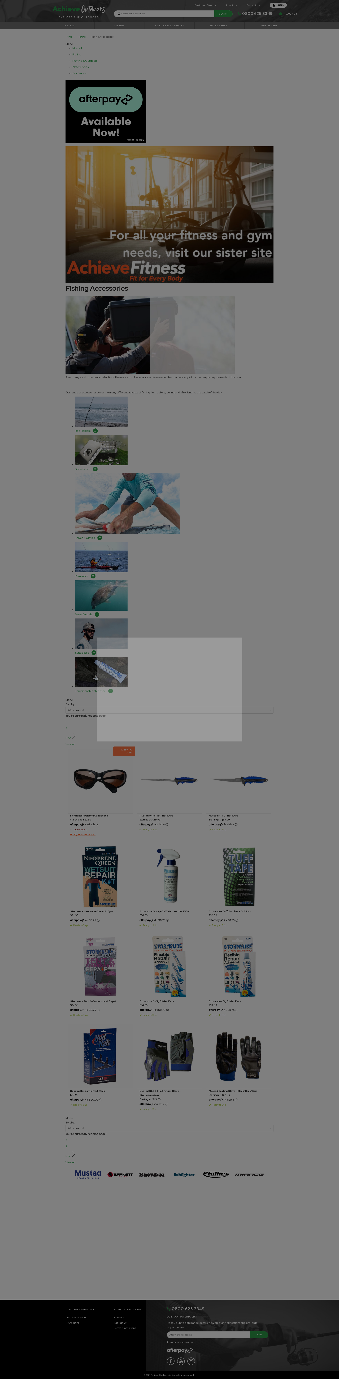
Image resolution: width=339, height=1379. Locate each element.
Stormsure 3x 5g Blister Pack (157, 1001)
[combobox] (173, 13)
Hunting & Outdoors (169, 25)
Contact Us (253, 5)
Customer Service (205, 5)
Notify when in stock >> (82, 834)
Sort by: (70, 704)
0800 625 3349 (257, 13)
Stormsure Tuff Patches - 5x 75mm (230, 911)
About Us (231, 5)
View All (70, 744)
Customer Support (76, 1317)
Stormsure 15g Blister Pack (225, 1001)
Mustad (69, 25)
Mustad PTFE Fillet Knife (223, 815)
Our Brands (269, 25)
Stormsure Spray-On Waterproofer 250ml (165, 911)
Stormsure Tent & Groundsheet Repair (93, 1001)
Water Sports (219, 25)
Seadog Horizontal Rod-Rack (87, 1090)
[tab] (82, 48)
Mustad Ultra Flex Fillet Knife (156, 815)
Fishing (119, 25)
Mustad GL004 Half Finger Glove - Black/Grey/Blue (160, 1093)
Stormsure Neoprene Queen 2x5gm (91, 911)
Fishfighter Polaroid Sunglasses (89, 815)
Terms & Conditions (125, 1327)
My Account (72, 1322)
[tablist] (77, 48)
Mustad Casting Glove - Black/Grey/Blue (233, 1090)
